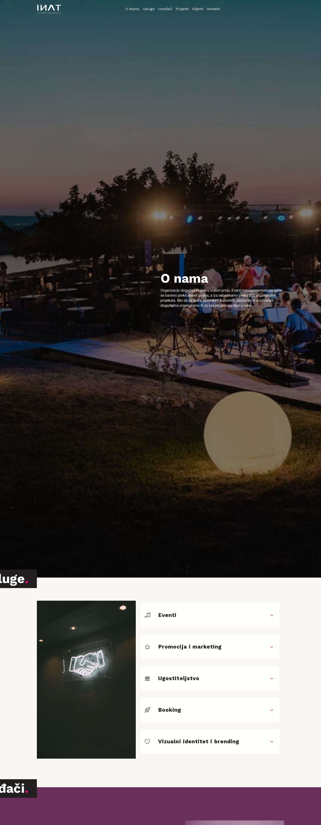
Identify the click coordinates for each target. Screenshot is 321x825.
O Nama (132, 9)
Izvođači (165, 9)
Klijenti (197, 9)
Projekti (182, 9)
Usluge (149, 9)
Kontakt (213, 9)
